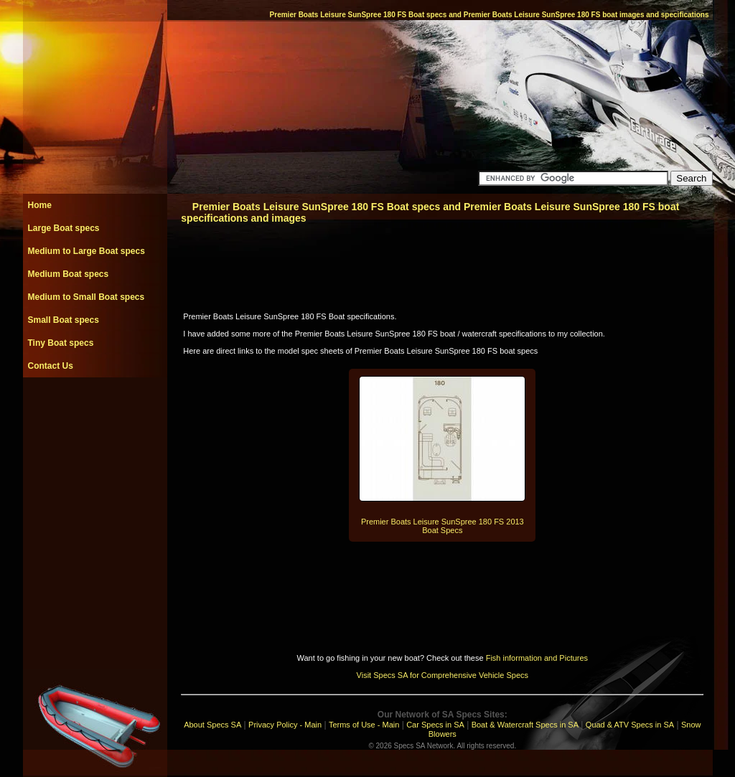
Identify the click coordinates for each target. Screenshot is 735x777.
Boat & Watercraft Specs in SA (525, 724)
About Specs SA (212, 724)
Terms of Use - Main (364, 724)
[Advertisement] (95, 409)
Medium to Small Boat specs (86, 297)
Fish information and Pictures (537, 658)
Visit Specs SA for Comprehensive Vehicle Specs (442, 675)
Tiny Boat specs (61, 343)
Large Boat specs (64, 228)
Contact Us (50, 366)
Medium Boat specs (68, 274)
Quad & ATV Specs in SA (630, 724)
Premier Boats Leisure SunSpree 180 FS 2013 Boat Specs (442, 526)
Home (40, 205)
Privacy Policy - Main (285, 724)
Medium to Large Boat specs (86, 251)
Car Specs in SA (435, 724)
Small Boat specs (63, 320)
